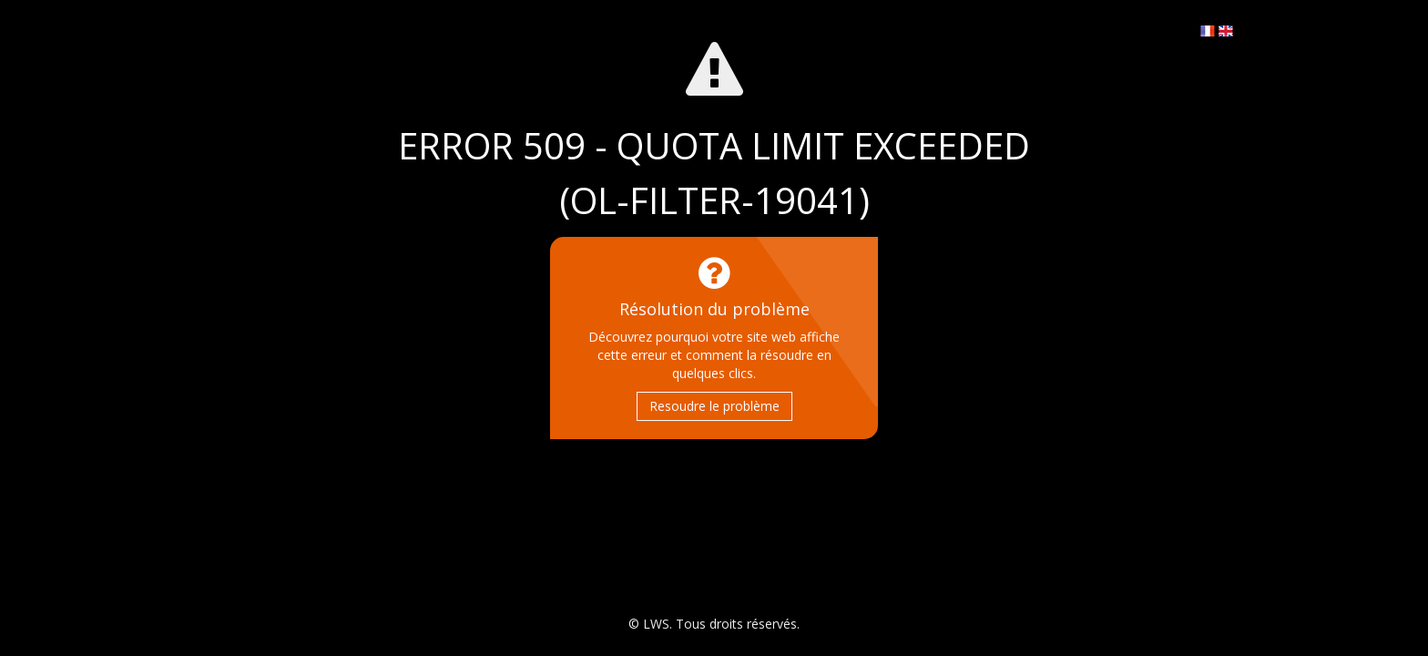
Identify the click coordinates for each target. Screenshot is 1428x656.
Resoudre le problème (714, 406)
